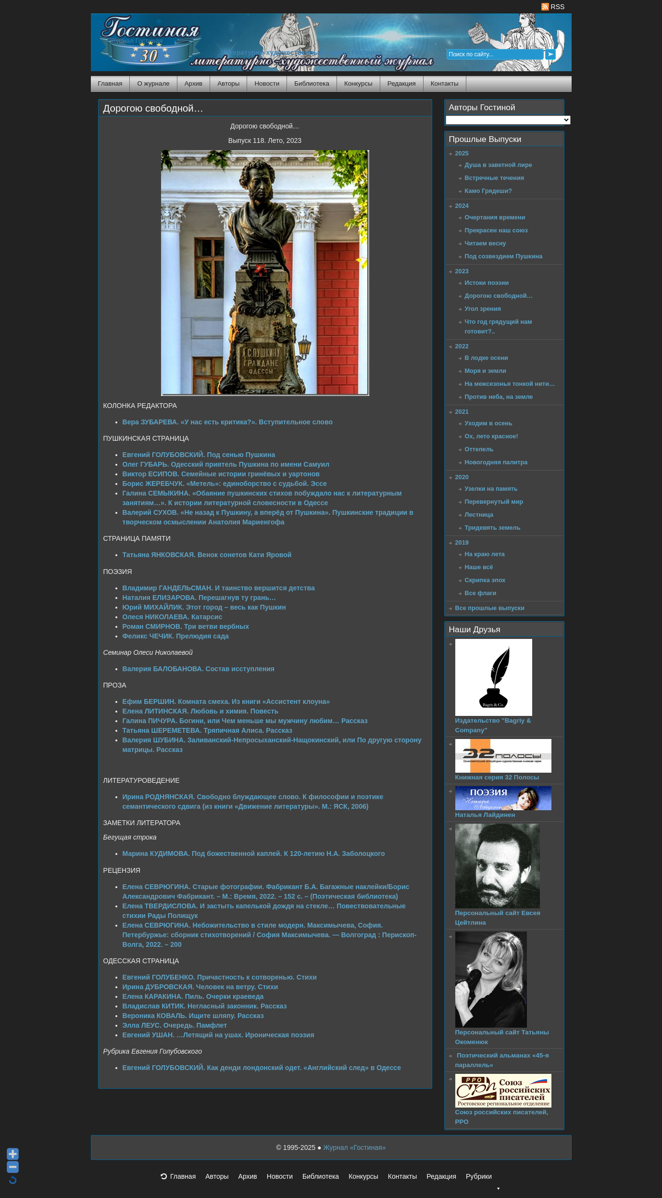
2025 (462, 153)
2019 (462, 542)
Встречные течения (495, 177)
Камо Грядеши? (488, 190)
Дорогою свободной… (153, 108)
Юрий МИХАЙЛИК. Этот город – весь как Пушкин (204, 607)
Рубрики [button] (483, 1179)
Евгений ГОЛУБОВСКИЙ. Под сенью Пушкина (199, 455)
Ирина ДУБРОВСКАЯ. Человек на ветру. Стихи (200, 987)
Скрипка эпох (485, 580)
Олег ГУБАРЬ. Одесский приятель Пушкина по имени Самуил (226, 464)
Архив (193, 83)
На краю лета (485, 554)
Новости (266, 83)
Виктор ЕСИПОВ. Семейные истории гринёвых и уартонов (221, 474)
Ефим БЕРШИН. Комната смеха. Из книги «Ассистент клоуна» (226, 701)
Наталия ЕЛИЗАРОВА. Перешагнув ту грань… (199, 597)
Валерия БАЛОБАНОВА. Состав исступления (199, 669)
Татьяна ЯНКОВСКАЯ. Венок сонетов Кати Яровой (207, 555)
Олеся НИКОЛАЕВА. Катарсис (173, 617)
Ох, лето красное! (491, 436)
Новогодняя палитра (496, 462)
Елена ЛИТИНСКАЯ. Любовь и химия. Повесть (201, 711)
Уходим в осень (488, 423)
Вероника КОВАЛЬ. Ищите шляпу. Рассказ (193, 1016)
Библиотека (311, 83)
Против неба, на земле (499, 396)
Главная (110, 83)
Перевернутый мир (494, 501)
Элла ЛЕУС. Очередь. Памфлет (175, 1025)
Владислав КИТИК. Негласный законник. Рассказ (205, 1006)
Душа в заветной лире (498, 164)
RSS (553, 7)
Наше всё (479, 567)
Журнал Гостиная (136, 40)
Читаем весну (485, 243)
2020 (462, 477)
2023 (462, 271)
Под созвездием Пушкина (504, 256)
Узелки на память (491, 488)
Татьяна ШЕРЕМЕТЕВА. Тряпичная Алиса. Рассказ (208, 730)
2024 (462, 205)
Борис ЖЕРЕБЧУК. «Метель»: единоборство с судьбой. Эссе (225, 483)
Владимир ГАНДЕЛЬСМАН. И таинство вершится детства (219, 588)
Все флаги (481, 593)
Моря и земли (486, 370)
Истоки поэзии (487, 282)
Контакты (445, 83)
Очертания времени (495, 217)
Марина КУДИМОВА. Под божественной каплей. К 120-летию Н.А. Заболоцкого (254, 853)
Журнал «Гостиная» (354, 1147)
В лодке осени (486, 357)
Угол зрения (483, 308)
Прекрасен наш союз (496, 230)
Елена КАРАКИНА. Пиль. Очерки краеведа (193, 996)
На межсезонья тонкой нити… (510, 383)
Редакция (401, 83)
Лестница (479, 514)
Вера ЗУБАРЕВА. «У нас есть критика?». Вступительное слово (228, 422)
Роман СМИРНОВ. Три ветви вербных (186, 626)
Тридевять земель (493, 527)
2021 (462, 411)
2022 (462, 346)
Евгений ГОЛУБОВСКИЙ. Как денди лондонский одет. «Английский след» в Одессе (262, 1067)
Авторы (228, 83)
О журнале (153, 83)
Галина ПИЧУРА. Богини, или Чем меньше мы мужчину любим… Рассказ (245, 721)
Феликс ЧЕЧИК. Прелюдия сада (176, 636)
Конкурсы (358, 83)
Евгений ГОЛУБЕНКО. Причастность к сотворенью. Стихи (220, 977)
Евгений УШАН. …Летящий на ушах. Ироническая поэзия (218, 1035)
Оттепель (479, 449)
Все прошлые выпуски (490, 608)
